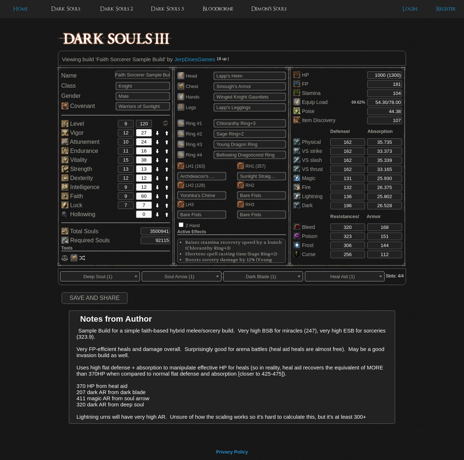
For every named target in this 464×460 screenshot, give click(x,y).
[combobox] (100, 276)
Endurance (79, 151)
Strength (76, 169)
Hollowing (78, 214)
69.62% (358, 102)
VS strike (307, 151)
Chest (187, 86)
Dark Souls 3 (167, 9)
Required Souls (85, 240)
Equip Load (310, 102)
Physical (307, 142)
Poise (304, 111)
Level (72, 124)
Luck (71, 205)
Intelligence (80, 187)
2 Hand (193, 225)
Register (446, 9)
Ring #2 (189, 134)
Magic (304, 178)
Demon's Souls (268, 9)
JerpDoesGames (194, 59)
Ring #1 (189, 123)
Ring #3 (189, 144)
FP (300, 84)
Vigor (72, 133)
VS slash (307, 160)
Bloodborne (218, 9)
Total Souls (79, 231)
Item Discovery (314, 120)
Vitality (74, 160)
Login (409, 9)
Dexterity (77, 178)
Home (20, 9)
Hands (188, 97)
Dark (302, 205)
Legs (186, 107)
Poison (305, 236)
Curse (304, 254)
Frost (303, 245)
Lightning (308, 196)
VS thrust (308, 169)
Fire (302, 187)
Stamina (306, 93)
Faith (72, 196)
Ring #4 (189, 155)
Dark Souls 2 (116, 9)
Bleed (304, 227)
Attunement (80, 142)
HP (301, 75)
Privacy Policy (232, 452)
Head (187, 76)
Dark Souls (65, 9)
